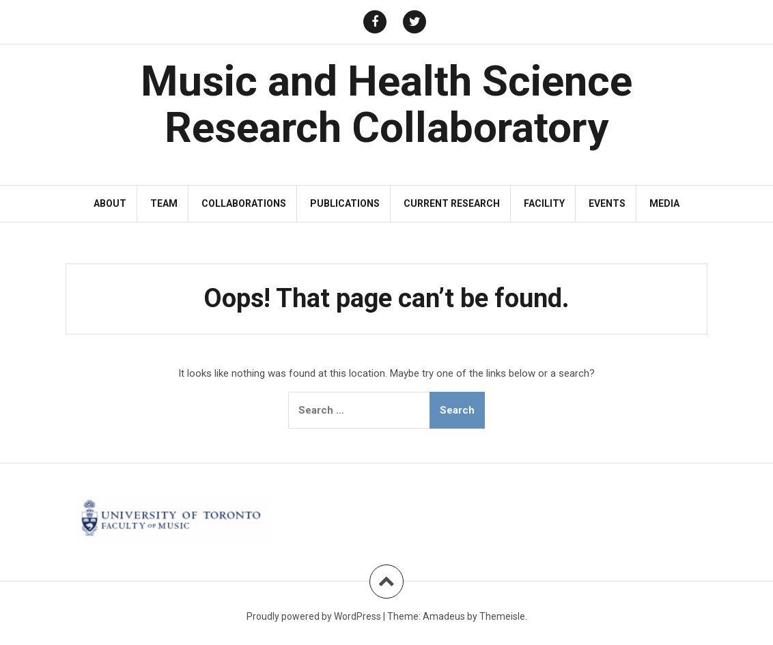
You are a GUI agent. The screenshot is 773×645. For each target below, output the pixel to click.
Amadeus (444, 616)
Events (607, 203)
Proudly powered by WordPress (314, 616)
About (110, 203)
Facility (544, 203)
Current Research (452, 203)
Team (164, 203)
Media (664, 203)
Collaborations (243, 203)
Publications (345, 203)
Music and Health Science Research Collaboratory (386, 104)
